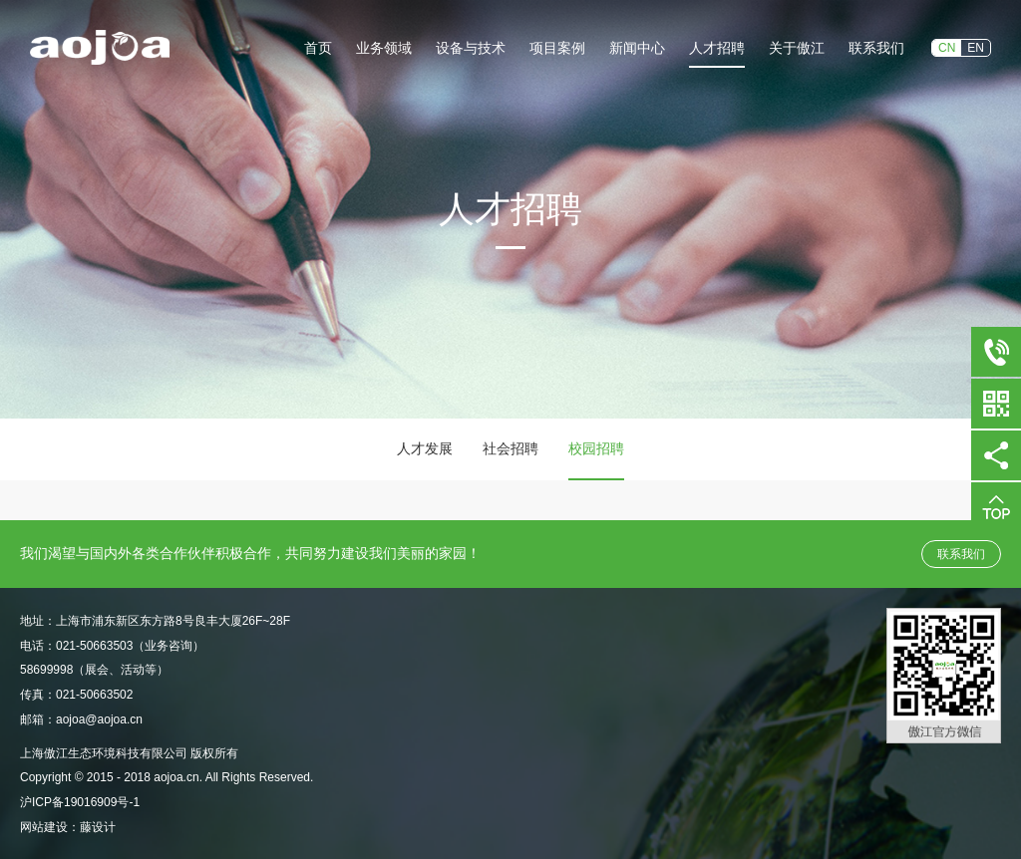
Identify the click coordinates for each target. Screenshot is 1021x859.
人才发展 (425, 448)
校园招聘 (596, 448)
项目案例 (557, 48)
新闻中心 (637, 48)
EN (975, 48)
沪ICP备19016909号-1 (80, 802)
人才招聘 (717, 48)
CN (946, 48)
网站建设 (44, 827)
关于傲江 (797, 48)
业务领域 (384, 48)
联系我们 (876, 48)
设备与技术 (471, 48)
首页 (318, 48)
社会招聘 (510, 448)
